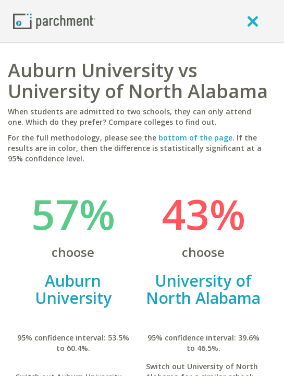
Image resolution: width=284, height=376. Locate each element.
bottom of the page (195, 138)
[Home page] (54, 21)
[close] (252, 21)
